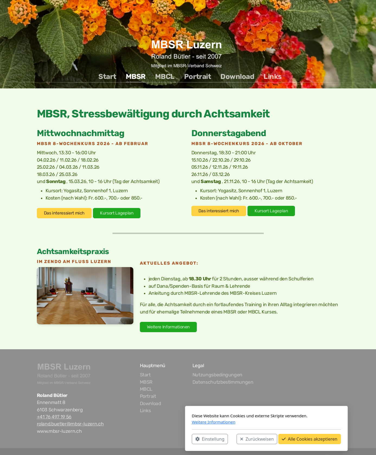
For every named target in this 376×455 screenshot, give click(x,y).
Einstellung (131, 439)
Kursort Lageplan (116, 213)
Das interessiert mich (64, 213)
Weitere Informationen (168, 326)
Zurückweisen (178, 439)
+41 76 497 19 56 (54, 416)
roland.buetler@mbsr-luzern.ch (70, 424)
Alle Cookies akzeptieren (231, 439)
